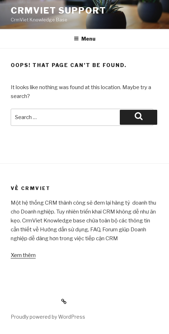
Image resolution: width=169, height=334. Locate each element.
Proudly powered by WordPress (48, 317)
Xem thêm (23, 255)
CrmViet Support (58, 10)
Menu (85, 39)
